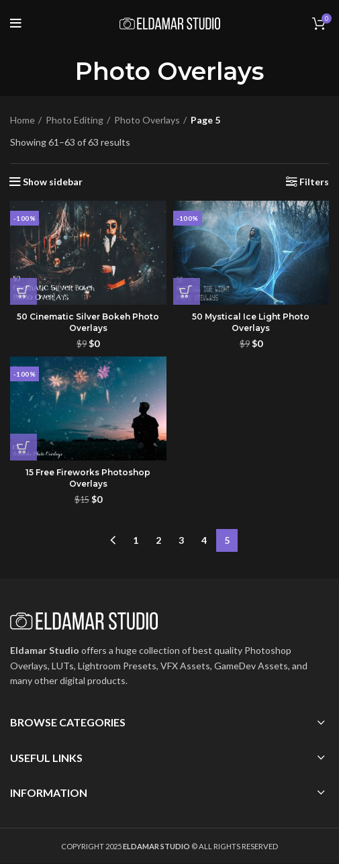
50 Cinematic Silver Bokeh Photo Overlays (88, 322)
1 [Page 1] (135, 540)
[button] (23, 291)
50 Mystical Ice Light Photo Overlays (250, 322)
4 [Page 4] (204, 540)
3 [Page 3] (181, 540)
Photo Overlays (147, 120)
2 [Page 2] (158, 540)
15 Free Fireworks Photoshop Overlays (88, 478)
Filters (314, 182)
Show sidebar (53, 182)
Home (22, 120)
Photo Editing (74, 120)
